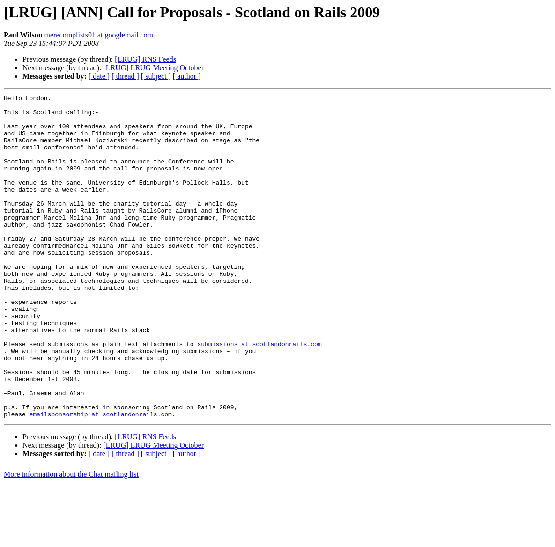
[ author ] (187, 76)
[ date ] (99, 76)
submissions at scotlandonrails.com (259, 394)
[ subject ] (156, 76)
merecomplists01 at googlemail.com (98, 35)
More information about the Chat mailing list (71, 539)
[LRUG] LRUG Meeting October (153, 68)
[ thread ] (125, 76)
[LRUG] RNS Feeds (145, 59)
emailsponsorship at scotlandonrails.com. (103, 478)
